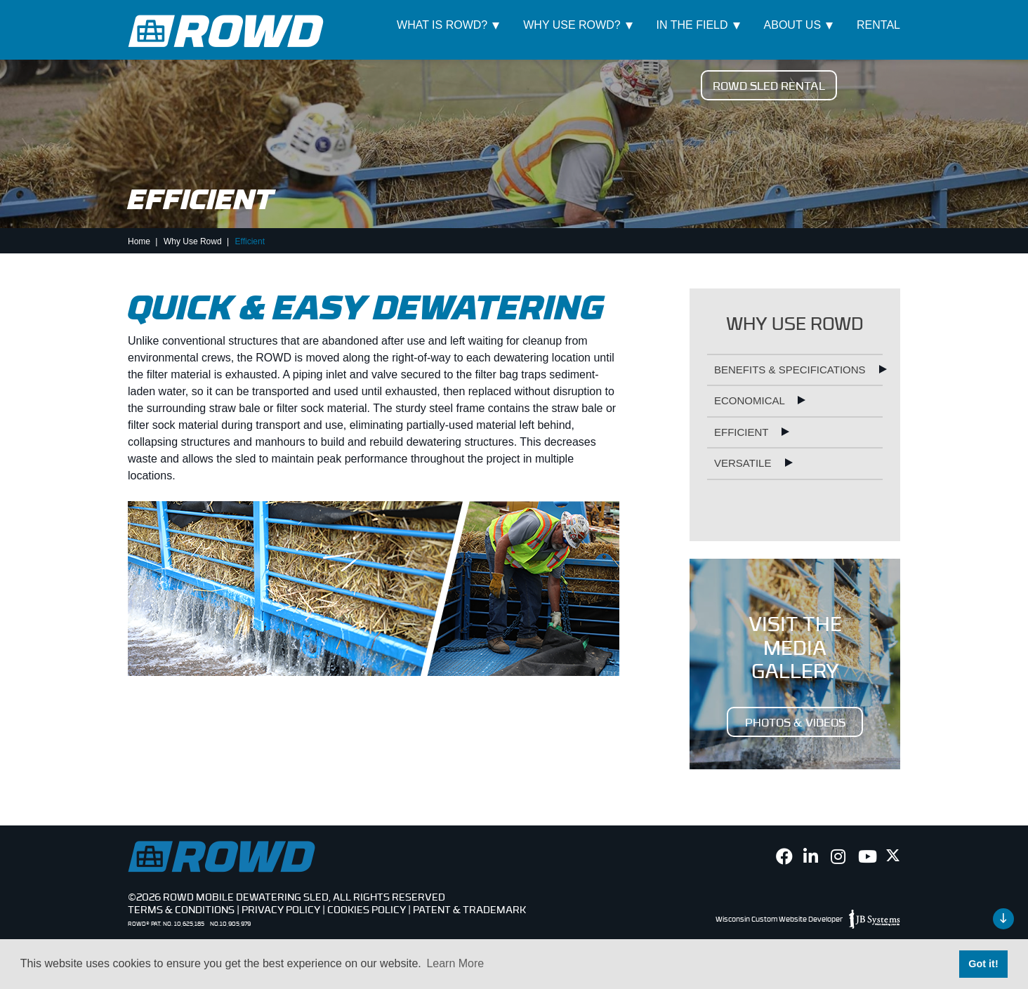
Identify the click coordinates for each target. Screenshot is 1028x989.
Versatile (744, 463)
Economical (750, 400)
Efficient (742, 432)
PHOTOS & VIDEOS (795, 721)
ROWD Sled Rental (769, 85)
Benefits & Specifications (791, 370)
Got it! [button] (983, 963)
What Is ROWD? (442, 25)
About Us (793, 25)
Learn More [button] (455, 963)
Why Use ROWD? (571, 25)
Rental (878, 25)
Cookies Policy (366, 909)
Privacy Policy (281, 909)
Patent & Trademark (469, 909)
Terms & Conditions (181, 909)
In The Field (692, 25)
